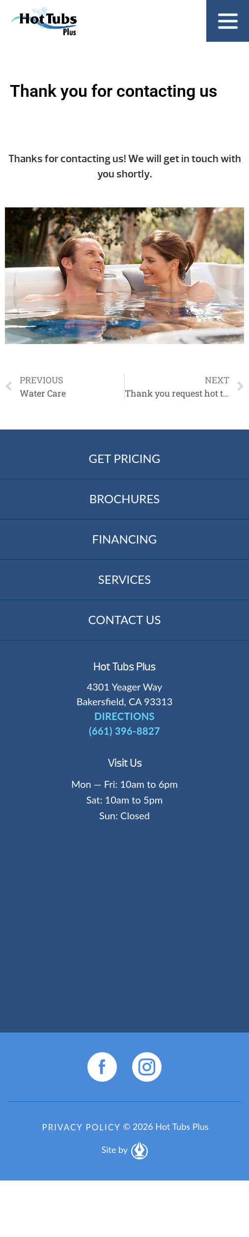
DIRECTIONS (124, 716)
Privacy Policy (81, 1127)
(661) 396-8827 (124, 731)
